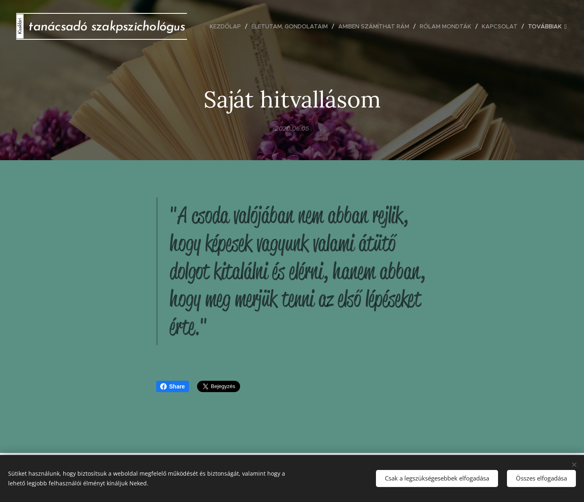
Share (172, 386)
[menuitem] (227, 26)
